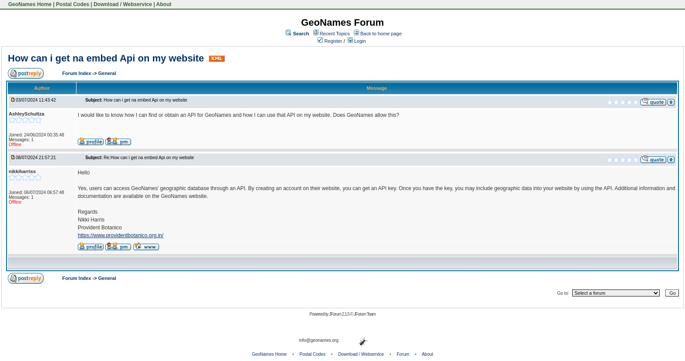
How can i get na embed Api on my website (107, 58)
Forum (403, 354)
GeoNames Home (29, 4)
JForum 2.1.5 (339, 314)
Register (330, 41)
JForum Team (365, 314)
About (164, 4)
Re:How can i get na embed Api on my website (149, 157)
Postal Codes (72, 4)
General (107, 73)
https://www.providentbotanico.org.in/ (120, 235)
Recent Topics (335, 33)
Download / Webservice (122, 4)
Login (357, 41)
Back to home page (381, 33)
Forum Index (77, 73)
